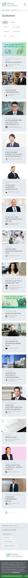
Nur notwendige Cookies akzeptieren (12, 576)
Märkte (13, 22)
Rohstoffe (17, 31)
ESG (5, 36)
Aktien (6, 27)
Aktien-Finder (8, 541)
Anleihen (6, 31)
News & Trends (6, 10)
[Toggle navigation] (25, 4)
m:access (7, 537)
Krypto (12, 36)
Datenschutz (16, 572)
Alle (5, 22)
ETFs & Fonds (16, 27)
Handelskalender (10, 545)
